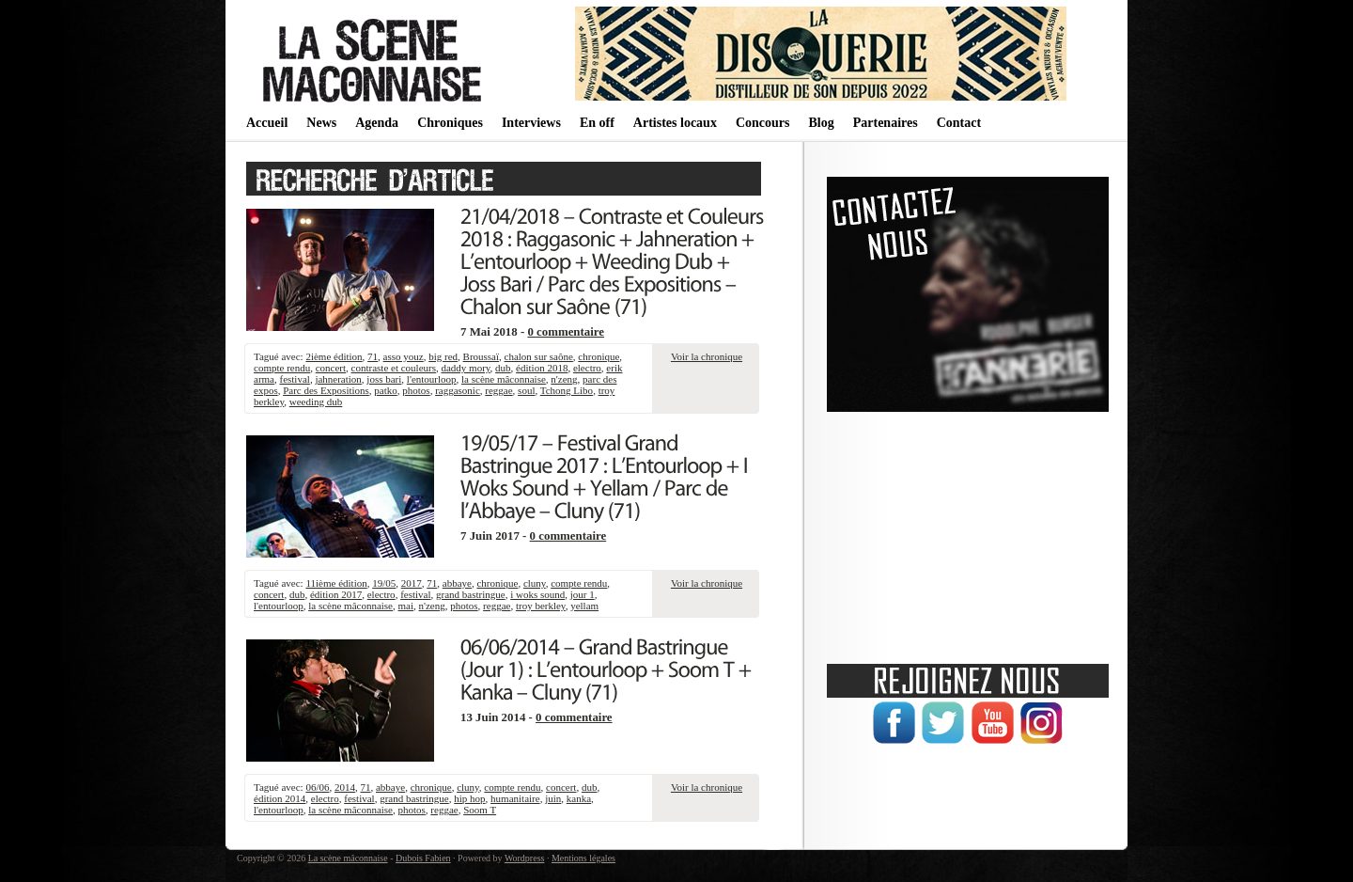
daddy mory (465, 367)
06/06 (317, 787)
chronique (598, 356)
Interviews (531, 123)
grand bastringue (470, 594)
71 (372, 356)
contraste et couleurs (393, 367)
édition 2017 (336, 594)
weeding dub (316, 401)
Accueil (267, 123)
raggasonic (457, 390)
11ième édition (335, 583)
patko (385, 390)
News (321, 123)
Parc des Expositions (326, 390)
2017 (411, 583)
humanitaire (515, 798)
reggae (498, 390)
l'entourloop (432, 379)
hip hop (469, 798)
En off (597, 123)
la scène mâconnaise (503, 379)
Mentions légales (583, 858)
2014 (344, 787)
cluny (534, 583)
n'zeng (564, 379)
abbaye (457, 583)
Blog (820, 123)
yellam (584, 605)
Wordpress (525, 858)
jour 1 (582, 594)
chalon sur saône (539, 356)
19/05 (384, 583)
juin (553, 798)
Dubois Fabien (423, 858)
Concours (763, 123)
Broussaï (481, 356)
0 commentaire (565, 332)
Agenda (376, 123)
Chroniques (450, 123)
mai (406, 605)
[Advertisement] (968, 531)
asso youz (403, 356)
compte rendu (282, 367)
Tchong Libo (566, 390)
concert (331, 367)
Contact (959, 123)
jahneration (338, 379)
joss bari (383, 379)
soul (526, 390)
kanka (579, 798)
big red (443, 356)
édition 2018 (542, 367)
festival (294, 379)
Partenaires (885, 123)
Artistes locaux (675, 123)
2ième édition (333, 356)
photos (415, 390)
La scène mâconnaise (348, 858)
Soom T (479, 809)
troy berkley (541, 605)
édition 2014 (279, 798)
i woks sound (537, 594)
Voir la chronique (706, 356)
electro (587, 367)
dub (503, 367)
